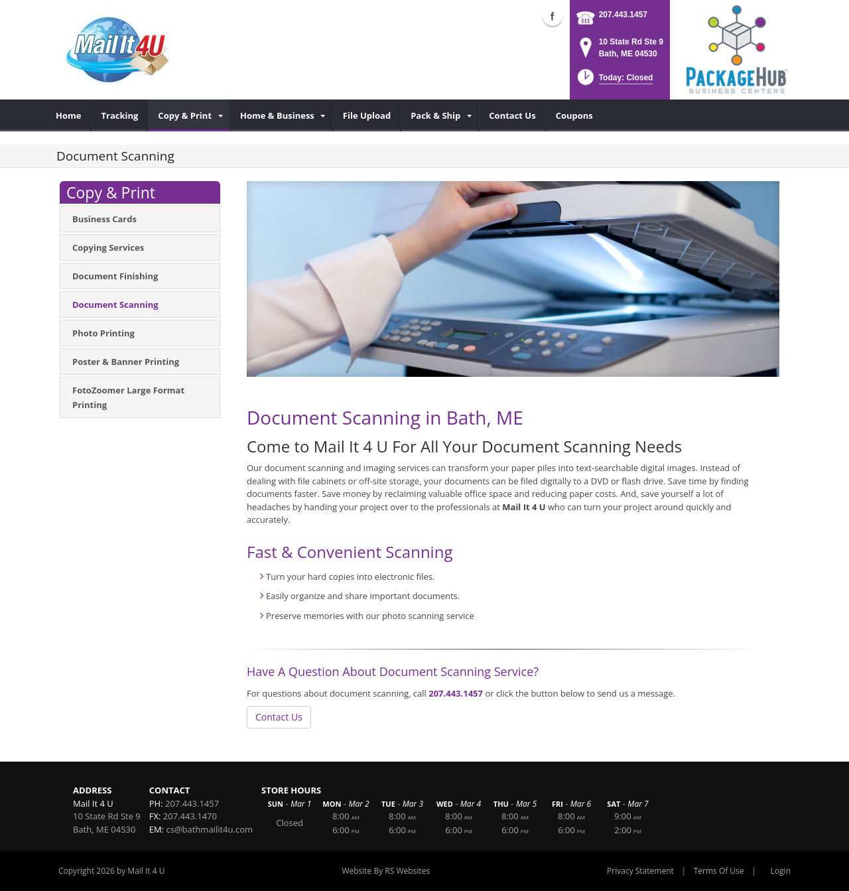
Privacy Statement (640, 870)
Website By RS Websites (386, 870)
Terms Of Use (719, 870)
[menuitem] (68, 115)
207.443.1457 (623, 14)
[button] (614, 81)
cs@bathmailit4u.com (209, 829)
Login (781, 870)
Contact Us (278, 717)
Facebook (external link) (552, 16)
